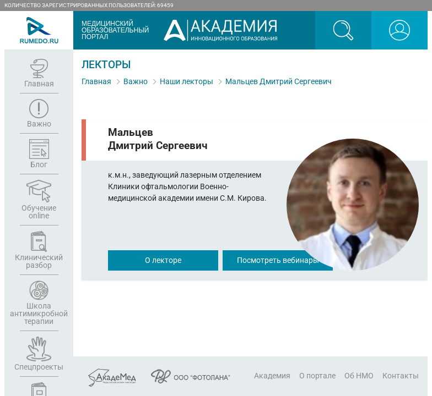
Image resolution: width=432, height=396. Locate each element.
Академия (272, 375)
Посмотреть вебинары (278, 260)
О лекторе (163, 260)
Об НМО (359, 375)
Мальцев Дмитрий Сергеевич (278, 81)
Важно (135, 81)
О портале (317, 375)
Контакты (400, 375)
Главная (96, 81)
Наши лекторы (186, 81)
